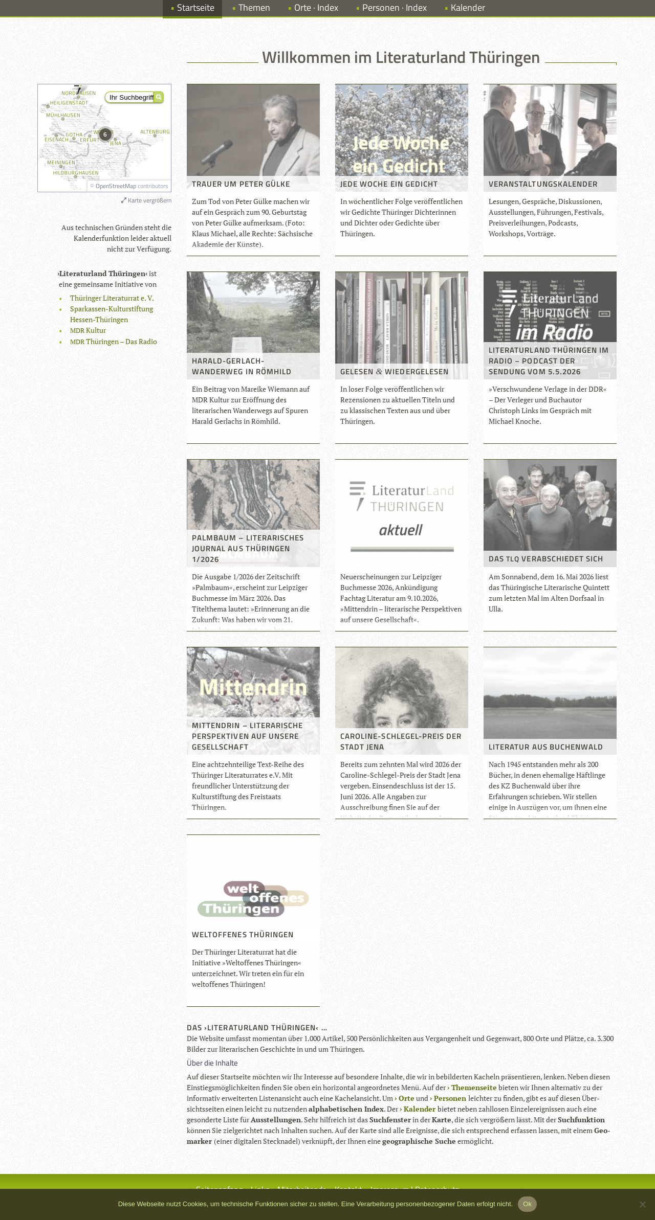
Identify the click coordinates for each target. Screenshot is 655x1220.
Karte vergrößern (146, 200)
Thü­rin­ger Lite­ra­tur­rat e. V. (112, 298)
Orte (406, 1098)
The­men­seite (474, 1087)
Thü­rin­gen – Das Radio (113, 341)
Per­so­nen (450, 1098)
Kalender (468, 7)
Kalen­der (419, 1109)
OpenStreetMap (116, 186)
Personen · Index (394, 7)
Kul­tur (88, 330)
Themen (254, 7)
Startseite (195, 7)
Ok (527, 1204)
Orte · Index (316, 7)
